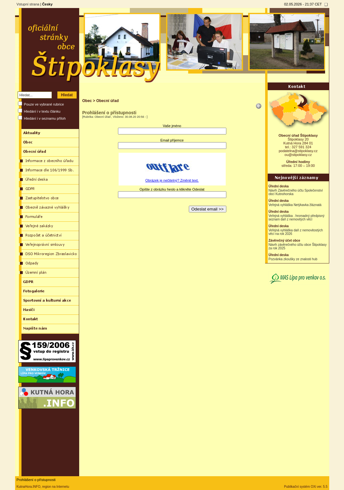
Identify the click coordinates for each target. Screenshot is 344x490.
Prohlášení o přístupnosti (36, 480)
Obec (87, 101)
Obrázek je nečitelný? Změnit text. (171, 180)
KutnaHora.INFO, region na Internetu (43, 486)
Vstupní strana (28, 4)
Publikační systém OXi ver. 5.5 (306, 486)
